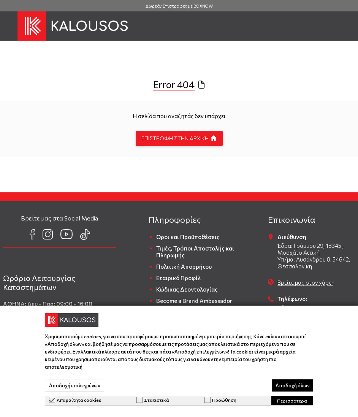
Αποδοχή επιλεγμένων (74, 385)
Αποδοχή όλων (292, 385)
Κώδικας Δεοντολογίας (187, 289)
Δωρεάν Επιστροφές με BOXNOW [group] (179, 5)
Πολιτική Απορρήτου (184, 266)
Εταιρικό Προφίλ (178, 277)
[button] (9, 26)
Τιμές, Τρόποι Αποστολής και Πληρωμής (195, 251)
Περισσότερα (292, 400)
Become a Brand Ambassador (194, 300)
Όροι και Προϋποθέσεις (188, 236)
